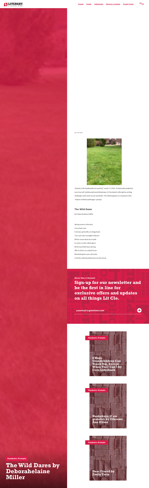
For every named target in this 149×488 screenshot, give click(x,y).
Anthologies (98, 4)
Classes (81, 4)
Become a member (113, 4)
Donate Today (128, 4)
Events (88, 4)
